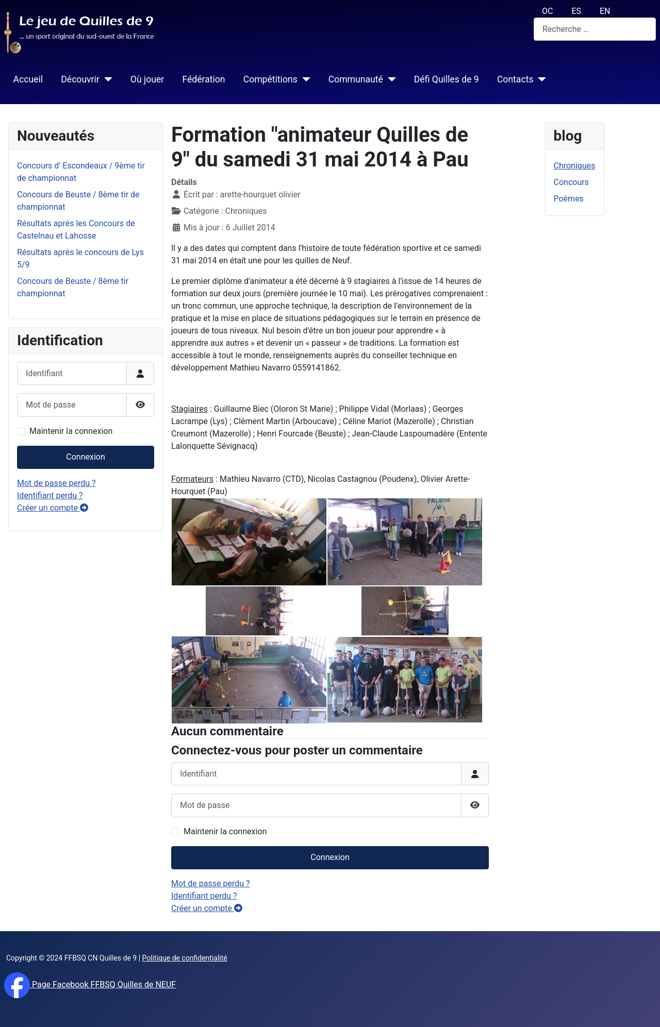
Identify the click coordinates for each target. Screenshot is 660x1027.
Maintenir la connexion (70, 431)
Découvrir (80, 79)
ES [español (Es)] (576, 11)
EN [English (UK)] (605, 11)
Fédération (203, 79)
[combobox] (595, 29)
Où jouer (147, 79)
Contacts (515, 79)
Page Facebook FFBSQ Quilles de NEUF (103, 984)
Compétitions (270, 79)
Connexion (85, 457)
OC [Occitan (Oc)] (547, 11)
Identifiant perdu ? (50, 495)
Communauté (355, 79)
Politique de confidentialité (184, 958)
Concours (571, 182)
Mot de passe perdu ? (56, 483)
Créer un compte (52, 508)
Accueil (28, 79)
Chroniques (575, 166)
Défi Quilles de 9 (446, 79)
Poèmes (569, 199)
